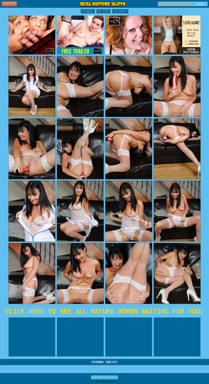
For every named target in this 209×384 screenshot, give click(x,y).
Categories (87, 11)
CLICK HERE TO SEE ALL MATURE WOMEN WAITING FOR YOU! (104, 311)
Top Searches (120, 11)
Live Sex (9, 4)
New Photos (103, 11)
